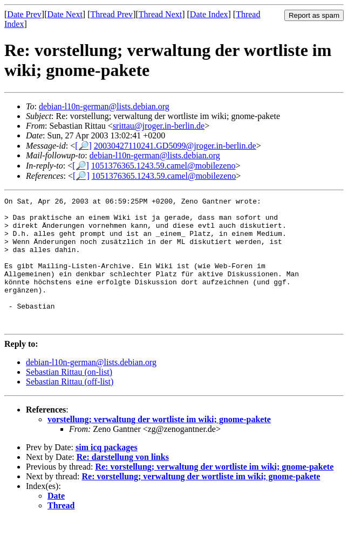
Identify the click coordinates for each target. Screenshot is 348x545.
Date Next (65, 14)
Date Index (209, 14)
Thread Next (160, 14)
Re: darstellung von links (123, 482)
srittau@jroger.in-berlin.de (158, 125)
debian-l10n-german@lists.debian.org (104, 106)
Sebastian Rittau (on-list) (69, 397)
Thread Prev (111, 14)
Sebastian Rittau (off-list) (69, 407)
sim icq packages (107, 473)
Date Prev (24, 14)
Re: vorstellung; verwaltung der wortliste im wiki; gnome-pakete (214, 492)
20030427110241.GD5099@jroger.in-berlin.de (175, 145)
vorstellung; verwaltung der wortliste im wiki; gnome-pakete (159, 445)
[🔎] (83, 145)
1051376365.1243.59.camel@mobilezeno (163, 165)
